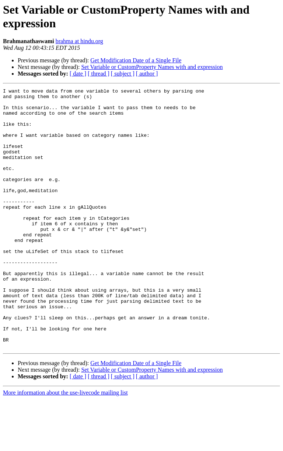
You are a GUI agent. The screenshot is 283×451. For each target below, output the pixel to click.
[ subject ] (122, 73)
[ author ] (147, 73)
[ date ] (78, 73)
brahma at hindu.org (79, 41)
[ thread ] (98, 73)
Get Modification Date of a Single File (135, 60)
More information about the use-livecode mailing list (65, 444)
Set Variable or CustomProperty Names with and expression (152, 67)
